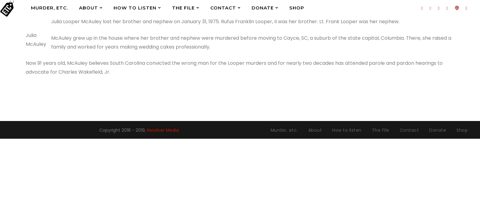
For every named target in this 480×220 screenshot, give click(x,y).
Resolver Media (163, 130)
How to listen (135, 8)
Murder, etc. (49, 8)
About (88, 8)
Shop (296, 8)
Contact (223, 8)
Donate (263, 8)
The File (183, 8)
